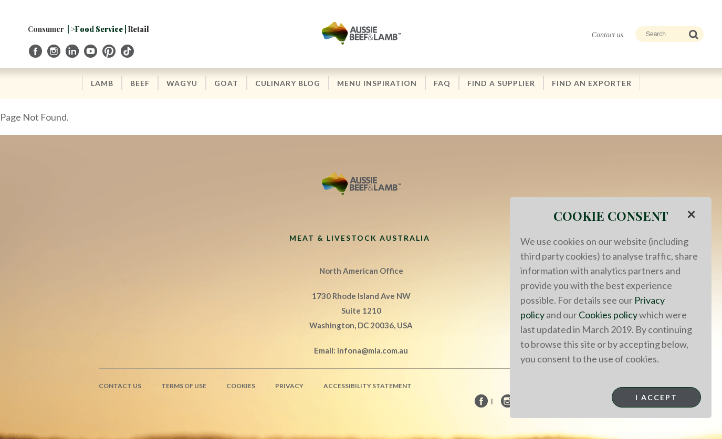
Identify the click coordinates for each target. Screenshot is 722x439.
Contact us (607, 35)
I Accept (656, 397)
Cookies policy (608, 314)
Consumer (46, 29)
